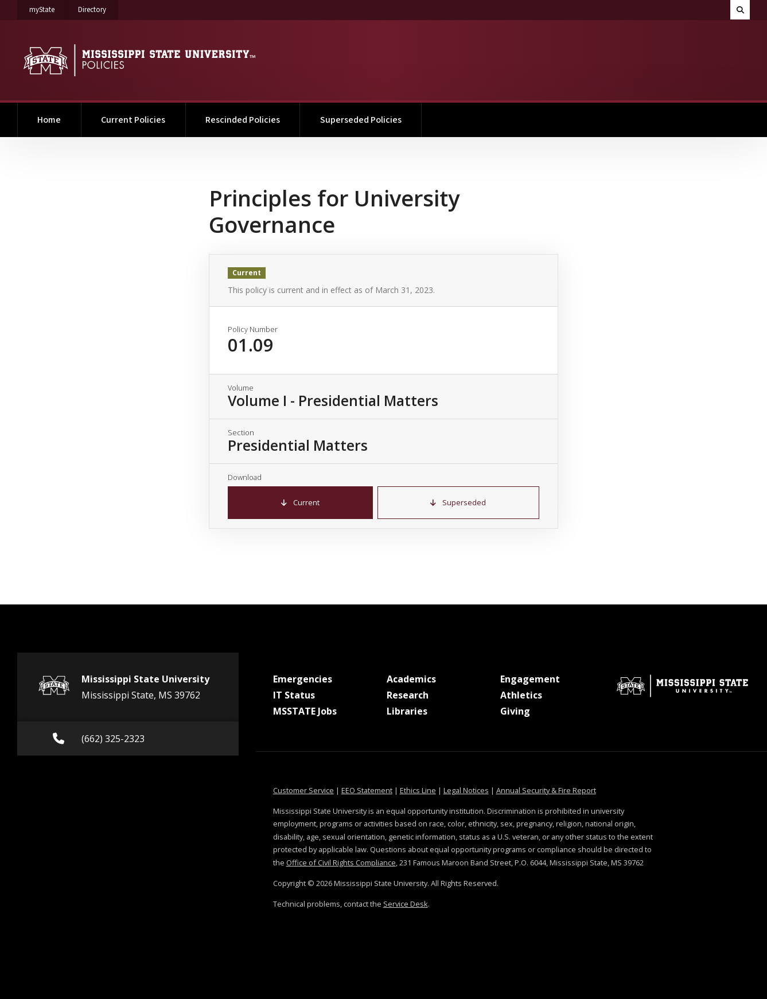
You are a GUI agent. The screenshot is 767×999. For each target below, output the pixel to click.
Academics (411, 679)
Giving (515, 711)
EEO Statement (366, 790)
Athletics (521, 695)
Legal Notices (466, 790)
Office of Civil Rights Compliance (341, 862)
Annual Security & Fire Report (546, 790)
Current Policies (133, 120)
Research (408, 695)
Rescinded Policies (242, 120)
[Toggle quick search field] (740, 9)
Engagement (530, 679)
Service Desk (405, 904)
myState (48, 7)
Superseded (458, 502)
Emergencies (302, 679)
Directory (98, 7)
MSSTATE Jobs (305, 711)
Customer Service (303, 790)
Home (49, 120)
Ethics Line (418, 790)
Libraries (407, 711)
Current (300, 502)
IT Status (294, 695)
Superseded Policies (361, 120)
